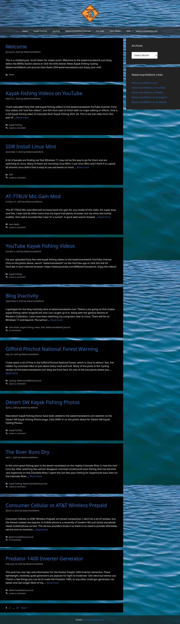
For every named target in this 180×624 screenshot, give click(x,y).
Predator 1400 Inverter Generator (44, 558)
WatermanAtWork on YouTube (149, 87)
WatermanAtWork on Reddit (147, 92)
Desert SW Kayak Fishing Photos (43, 402)
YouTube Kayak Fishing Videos (40, 245)
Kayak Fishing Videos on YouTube (44, 93)
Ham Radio (115, 31)
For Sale (100, 31)
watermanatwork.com (147, 31)
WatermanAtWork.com (144, 82)
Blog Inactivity (22, 295)
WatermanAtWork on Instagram (149, 97)
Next (25, 607)
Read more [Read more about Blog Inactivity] (56, 319)
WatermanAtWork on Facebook (149, 102)
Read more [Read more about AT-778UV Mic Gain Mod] (104, 217)
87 (18, 607)
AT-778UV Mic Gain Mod (33, 196)
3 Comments (15, 540)
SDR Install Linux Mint (31, 146)
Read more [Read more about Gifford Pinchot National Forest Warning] (12, 373)
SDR (128, 31)
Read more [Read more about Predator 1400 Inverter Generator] (53, 582)
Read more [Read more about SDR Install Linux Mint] (83, 167)
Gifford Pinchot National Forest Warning (52, 349)
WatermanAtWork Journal (78, 31)
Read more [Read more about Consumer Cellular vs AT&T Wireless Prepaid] (42, 529)
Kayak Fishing (40, 31)
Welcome (16, 46)
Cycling (56, 31)
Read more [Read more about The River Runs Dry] (36, 476)
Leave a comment (17, 128)
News (25, 31)
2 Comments (15, 330)
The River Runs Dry (27, 452)
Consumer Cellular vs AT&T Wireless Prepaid (56, 505)
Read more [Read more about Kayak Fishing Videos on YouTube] (22, 117)
